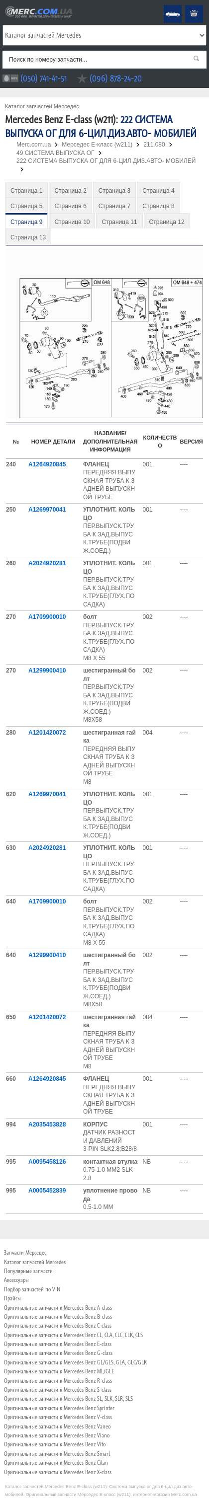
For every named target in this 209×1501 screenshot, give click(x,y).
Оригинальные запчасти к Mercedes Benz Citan (56, 1462)
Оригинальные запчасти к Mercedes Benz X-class (57, 1472)
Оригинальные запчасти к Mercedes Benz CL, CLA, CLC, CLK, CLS (73, 1335)
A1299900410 (47, 670)
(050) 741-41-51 (43, 78)
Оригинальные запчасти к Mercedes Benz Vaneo (57, 1426)
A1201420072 (47, 732)
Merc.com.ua (33, 144)
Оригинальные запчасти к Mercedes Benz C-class (57, 1325)
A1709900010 (47, 616)
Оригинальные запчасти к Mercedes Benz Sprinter (59, 1408)
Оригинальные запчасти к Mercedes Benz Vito (54, 1444)
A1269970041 (47, 509)
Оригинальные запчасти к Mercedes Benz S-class (57, 1389)
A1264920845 (47, 464)
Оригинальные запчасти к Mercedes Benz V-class (58, 1417)
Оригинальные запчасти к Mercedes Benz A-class (58, 1307)
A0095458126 (47, 1161)
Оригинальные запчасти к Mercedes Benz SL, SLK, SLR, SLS (68, 1398)
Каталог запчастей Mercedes (35, 1262)
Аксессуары (16, 1279)
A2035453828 (47, 1124)
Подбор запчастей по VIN (32, 1289)
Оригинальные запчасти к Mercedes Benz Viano (56, 1435)
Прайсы (12, 1298)
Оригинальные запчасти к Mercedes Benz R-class (58, 1380)
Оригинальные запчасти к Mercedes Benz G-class (58, 1353)
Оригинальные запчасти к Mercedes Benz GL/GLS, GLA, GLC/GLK (75, 1362)
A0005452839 (47, 1190)
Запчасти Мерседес (25, 1252)
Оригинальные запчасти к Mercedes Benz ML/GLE (59, 1371)
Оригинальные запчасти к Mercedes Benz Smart (57, 1453)
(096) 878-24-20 (116, 78)
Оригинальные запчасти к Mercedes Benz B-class (58, 1316)
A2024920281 (47, 563)
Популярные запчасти (28, 1271)
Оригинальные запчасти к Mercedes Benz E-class (57, 1344)
